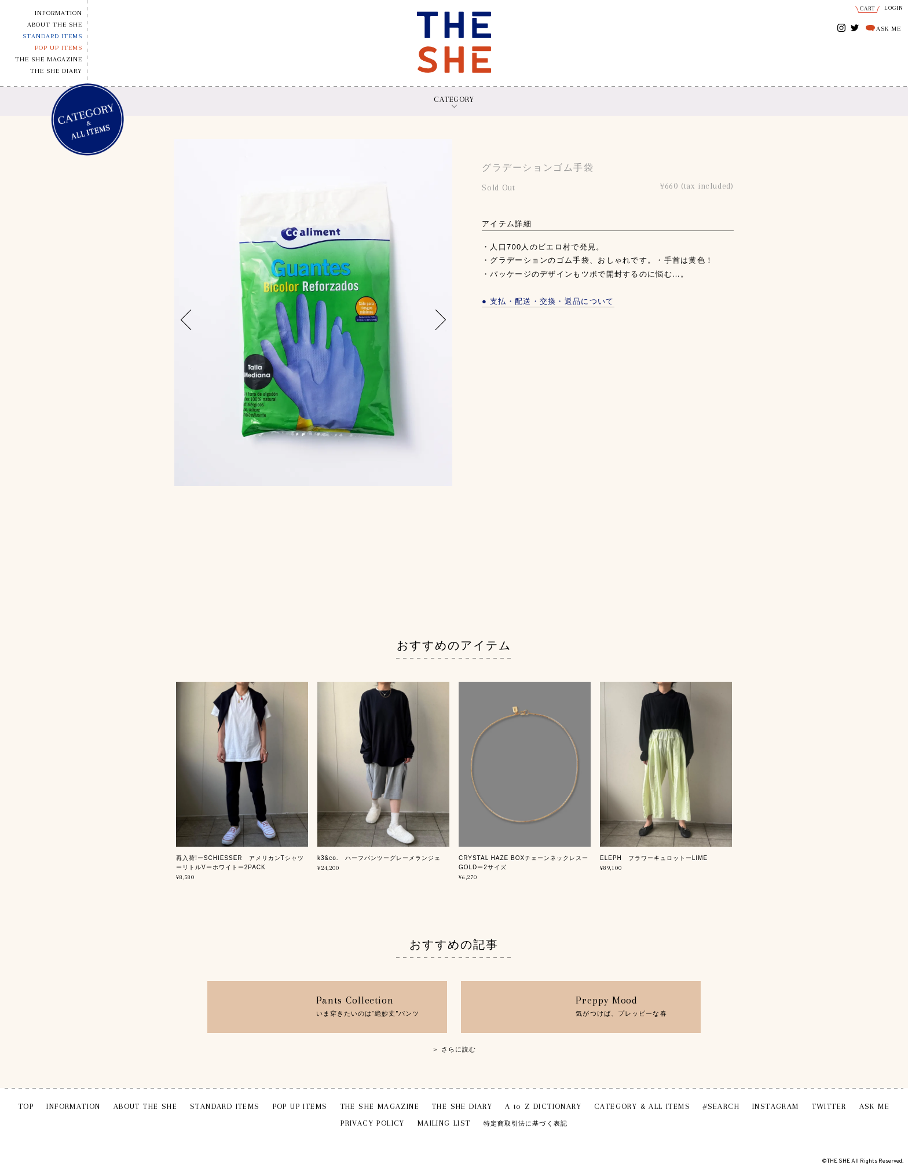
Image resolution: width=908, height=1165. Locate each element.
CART (868, 8)
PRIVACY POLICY (372, 1123)
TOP (26, 1106)
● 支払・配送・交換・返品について (548, 301)
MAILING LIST (444, 1123)
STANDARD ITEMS (52, 36)
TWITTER (855, 27)
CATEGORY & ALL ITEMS (642, 1106)
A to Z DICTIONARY (543, 1106)
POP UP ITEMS (58, 48)
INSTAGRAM (842, 29)
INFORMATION (58, 13)
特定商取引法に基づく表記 (526, 1123)
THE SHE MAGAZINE (48, 59)
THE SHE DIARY (56, 71)
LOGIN (894, 8)
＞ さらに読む (454, 1049)
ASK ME (888, 28)
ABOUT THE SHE (54, 24)
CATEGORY (454, 99)
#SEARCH (721, 1106)
